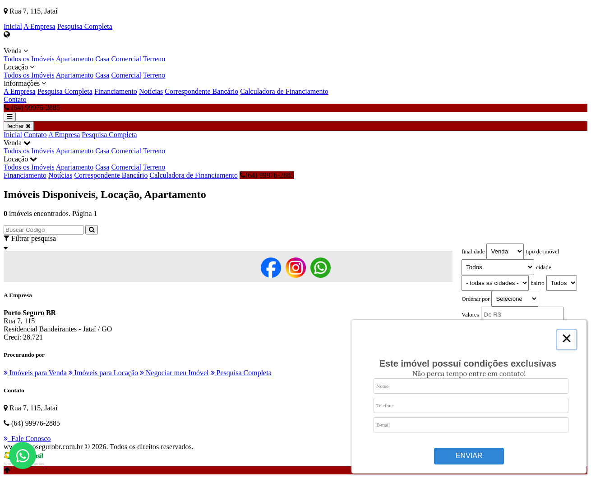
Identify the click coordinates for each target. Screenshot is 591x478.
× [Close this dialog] (566, 339)
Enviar (469, 456)
